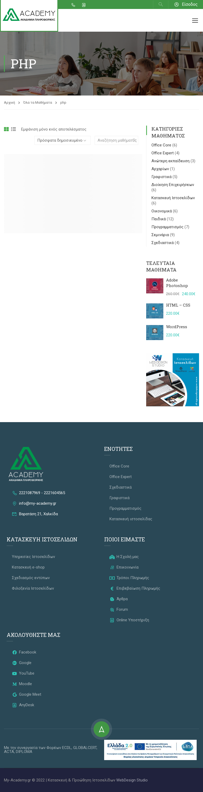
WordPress (176, 326)
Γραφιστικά (162, 176)
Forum (118, 609)
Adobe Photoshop (177, 282)
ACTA (9, 751)
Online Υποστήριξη (129, 620)
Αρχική (9, 102)
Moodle (22, 683)
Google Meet (26, 694)
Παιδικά (159, 219)
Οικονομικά (162, 211)
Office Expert (163, 153)
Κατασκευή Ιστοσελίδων (173, 197)
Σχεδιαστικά (163, 242)
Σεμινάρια (160, 234)
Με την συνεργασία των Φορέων (33, 747)
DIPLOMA (24, 751)
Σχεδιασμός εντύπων (31, 577)
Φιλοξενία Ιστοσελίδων (33, 588)
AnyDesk (23, 705)
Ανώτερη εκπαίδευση (171, 161)
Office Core (161, 145)
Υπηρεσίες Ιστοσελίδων (33, 556)
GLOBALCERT (84, 747)
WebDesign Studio (132, 780)
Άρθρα (118, 599)
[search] (134, 140)
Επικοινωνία (124, 567)
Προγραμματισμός (167, 227)
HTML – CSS (178, 305)
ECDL (66, 747)
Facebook (24, 652)
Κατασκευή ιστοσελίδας (130, 519)
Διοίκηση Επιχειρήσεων (172, 184)
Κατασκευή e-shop (28, 567)
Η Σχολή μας (124, 556)
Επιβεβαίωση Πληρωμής (134, 588)
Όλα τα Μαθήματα (37, 102)
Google (21, 662)
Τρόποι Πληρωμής (129, 577)
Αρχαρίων (160, 168)
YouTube (23, 673)
